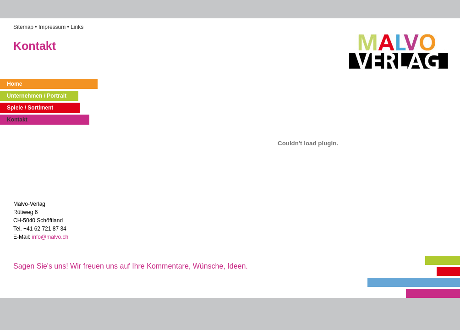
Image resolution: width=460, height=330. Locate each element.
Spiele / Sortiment (30, 107)
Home (14, 84)
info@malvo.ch (51, 237)
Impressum (52, 27)
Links (77, 27)
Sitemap (23, 27)
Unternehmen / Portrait (36, 96)
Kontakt (17, 119)
